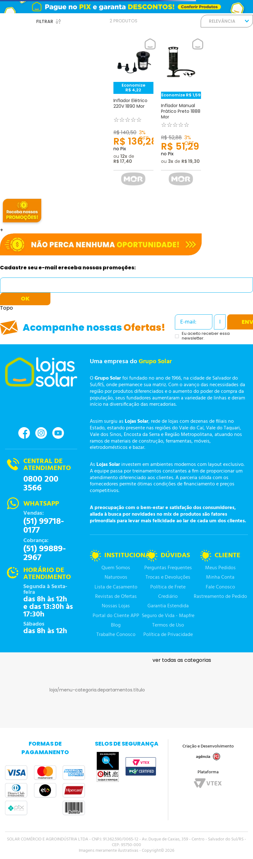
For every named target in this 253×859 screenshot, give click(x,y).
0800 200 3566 (40, 484)
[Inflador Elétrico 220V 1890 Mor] (133, 114)
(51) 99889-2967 (44, 553)
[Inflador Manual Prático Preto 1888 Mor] (181, 114)
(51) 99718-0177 (43, 526)
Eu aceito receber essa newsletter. (206, 336)
